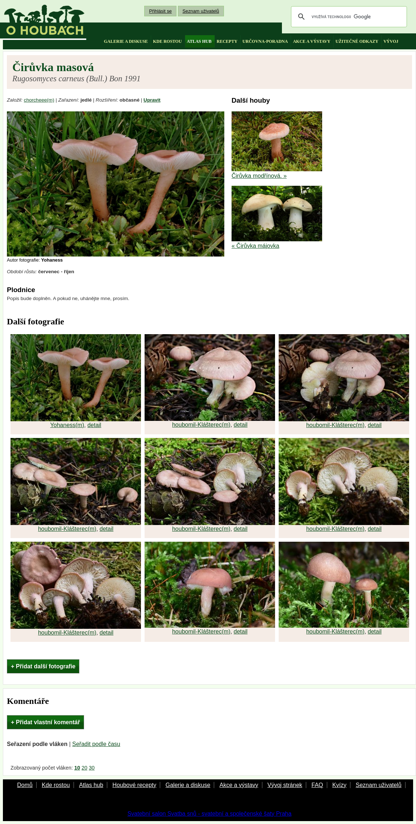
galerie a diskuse (126, 41)
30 (92, 768)
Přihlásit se (160, 11)
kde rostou (167, 41)
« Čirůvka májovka (255, 246)
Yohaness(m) (67, 425)
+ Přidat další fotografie (43, 666)
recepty (227, 41)
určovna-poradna (265, 41)
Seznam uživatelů (201, 11)
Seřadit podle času (96, 744)
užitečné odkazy (357, 41)
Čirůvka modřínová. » (259, 176)
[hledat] (348, 16)
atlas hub (199, 41)
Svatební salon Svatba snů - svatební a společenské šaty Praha (210, 814)
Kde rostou (56, 785)
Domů (25, 785)
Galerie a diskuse (188, 785)
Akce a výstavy (239, 785)
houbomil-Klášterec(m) (201, 425)
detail (94, 425)
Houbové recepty (134, 785)
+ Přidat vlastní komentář (45, 722)
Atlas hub (91, 785)
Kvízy (339, 785)
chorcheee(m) (39, 100)
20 (84, 768)
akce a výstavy (311, 41)
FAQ (317, 785)
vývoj (390, 41)
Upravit (152, 100)
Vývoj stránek (284, 785)
